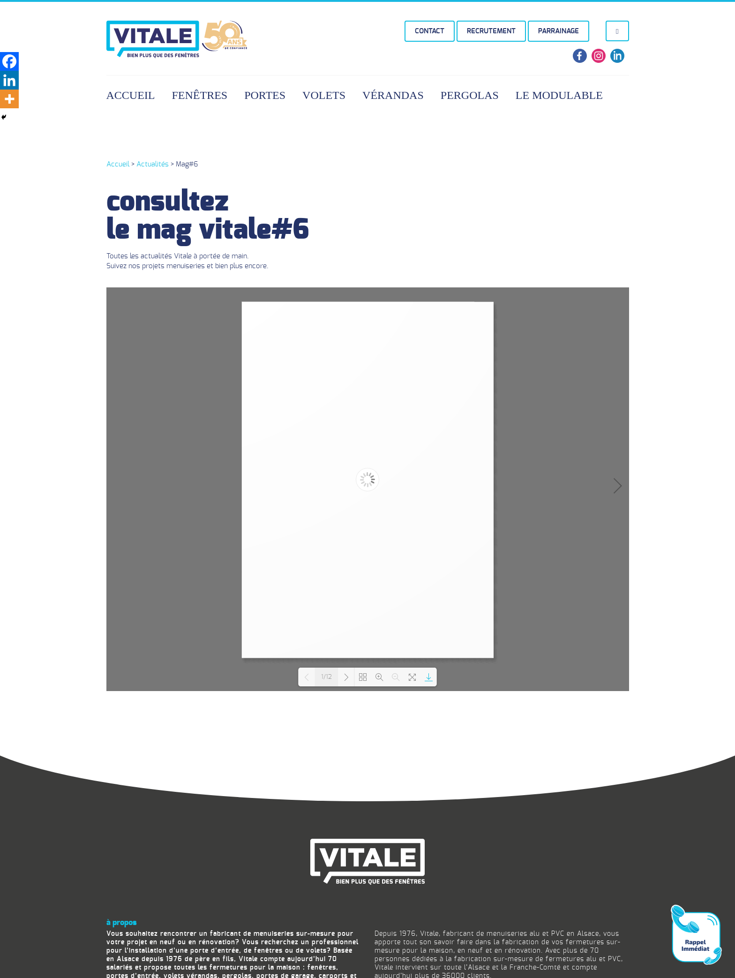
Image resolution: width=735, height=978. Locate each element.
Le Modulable (559, 95)
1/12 (326, 677)
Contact (429, 31)
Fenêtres (200, 95)
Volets (323, 95)
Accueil (130, 95)
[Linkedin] (9, 80)
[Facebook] (9, 61)
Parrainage (558, 31)
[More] (9, 99)
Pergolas (470, 95)
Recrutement (491, 31)
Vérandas (393, 95)
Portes (264, 95)
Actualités (152, 164)
